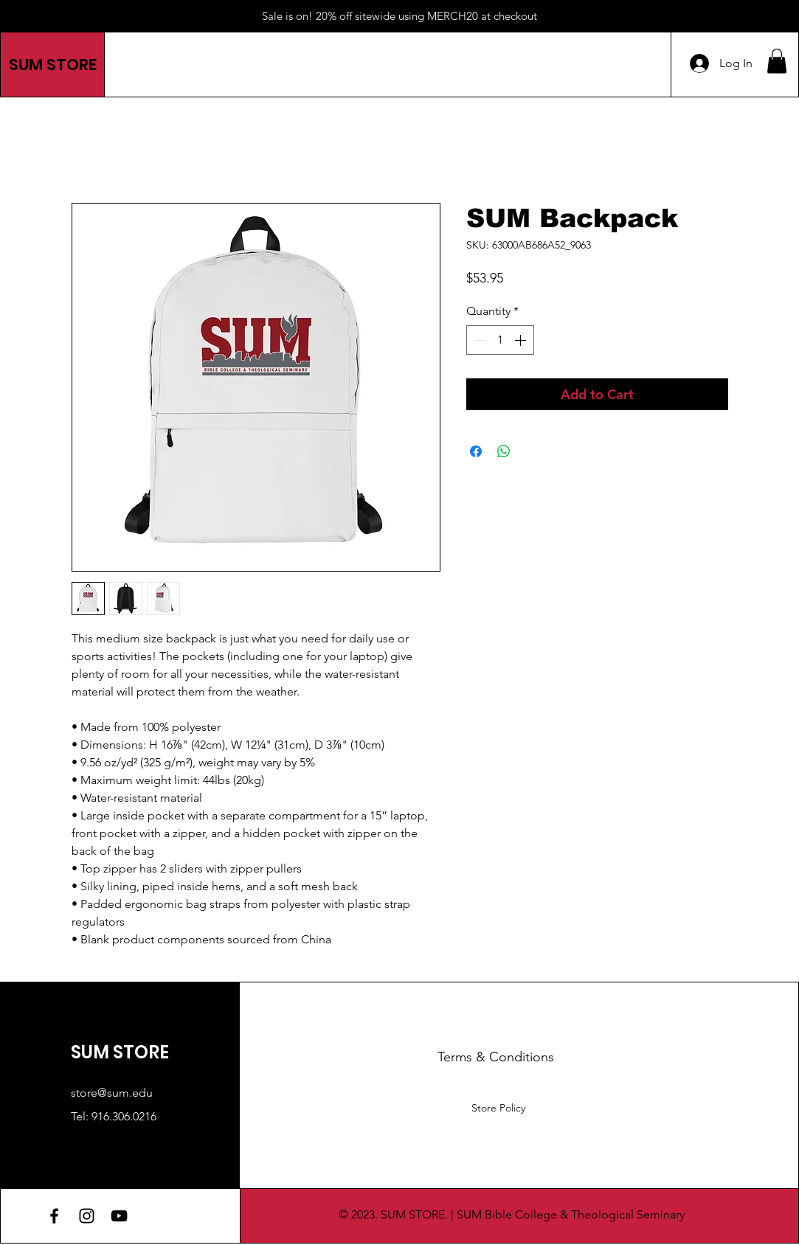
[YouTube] (119, 1216)
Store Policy (498, 1107)
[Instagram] (87, 1216)
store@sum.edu (112, 1093)
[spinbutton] (500, 340)
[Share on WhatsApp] (504, 451)
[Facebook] (54, 1216)
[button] (777, 61)
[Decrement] (478, 340)
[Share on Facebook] (476, 451)
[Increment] (521, 340)
